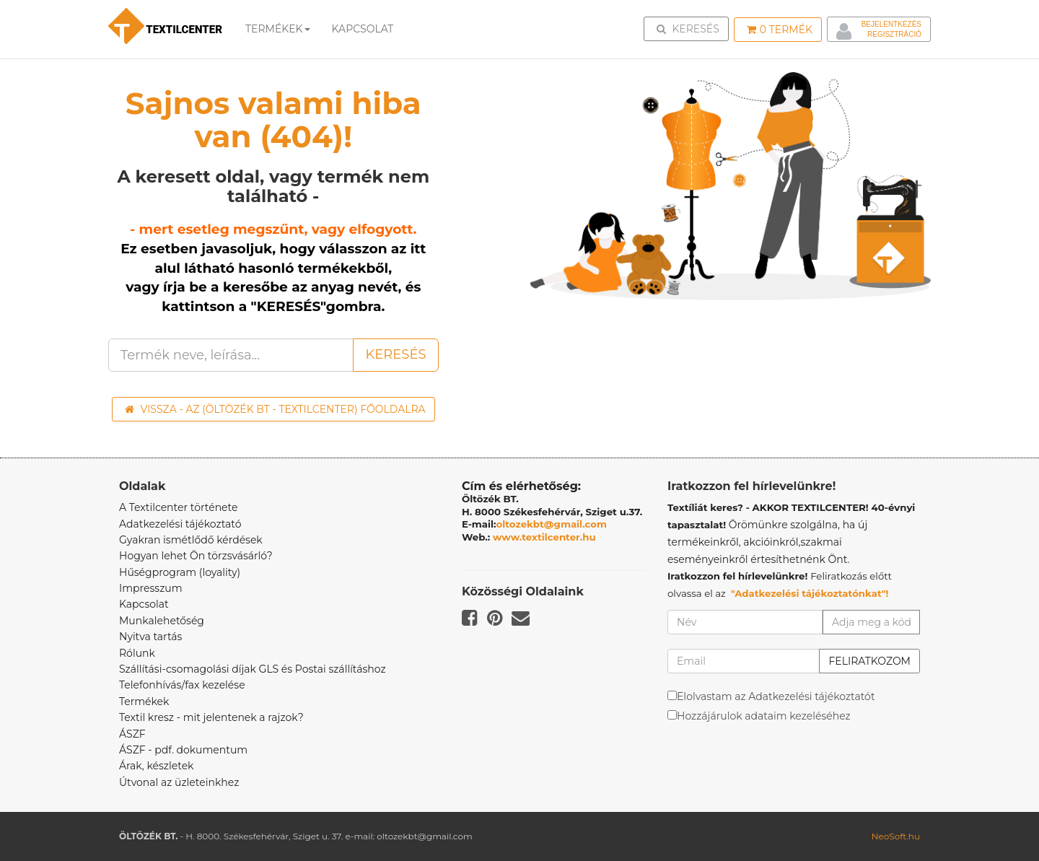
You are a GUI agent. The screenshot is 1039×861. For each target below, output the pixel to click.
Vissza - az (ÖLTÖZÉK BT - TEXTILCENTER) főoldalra (275, 409)
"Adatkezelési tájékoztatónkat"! (810, 593)
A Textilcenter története (178, 507)
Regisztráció (894, 34)
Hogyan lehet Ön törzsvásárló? (196, 555)
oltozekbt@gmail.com (552, 524)
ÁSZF (132, 733)
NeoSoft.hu (896, 836)
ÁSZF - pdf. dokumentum (183, 749)
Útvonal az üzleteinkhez (179, 782)
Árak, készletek (156, 765)
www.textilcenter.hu (544, 537)
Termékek (277, 28)
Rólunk (137, 653)
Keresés (690, 28)
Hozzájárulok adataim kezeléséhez (764, 715)
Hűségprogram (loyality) (179, 572)
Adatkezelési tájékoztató (180, 523)
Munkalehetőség (161, 620)
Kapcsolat (144, 604)
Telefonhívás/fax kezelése (182, 684)
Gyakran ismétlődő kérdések (191, 539)
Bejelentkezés (891, 24)
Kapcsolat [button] (363, 28)
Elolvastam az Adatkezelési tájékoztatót (776, 696)
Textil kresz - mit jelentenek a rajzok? (211, 717)
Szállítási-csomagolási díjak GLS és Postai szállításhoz (252, 669)
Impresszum (151, 588)
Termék (779, 29)
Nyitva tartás (150, 636)
